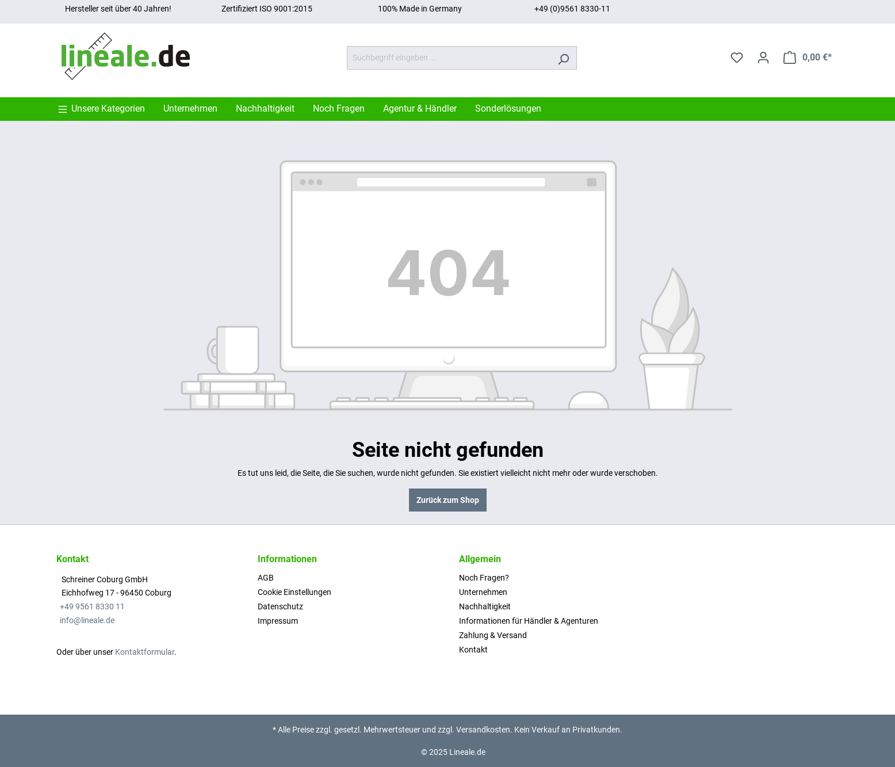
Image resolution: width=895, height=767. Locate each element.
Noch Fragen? (484, 577)
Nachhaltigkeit (485, 606)
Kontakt (473, 649)
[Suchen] (563, 58)
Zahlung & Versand (493, 635)
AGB (266, 577)
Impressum (278, 620)
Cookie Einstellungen (294, 592)
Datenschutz (280, 606)
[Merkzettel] (737, 57)
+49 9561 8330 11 (92, 606)
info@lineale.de (87, 620)
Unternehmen (483, 592)
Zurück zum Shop (447, 500)
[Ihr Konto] (763, 57)
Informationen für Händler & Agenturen (528, 620)
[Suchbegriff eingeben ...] (448, 58)
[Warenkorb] (808, 57)
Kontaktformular (144, 652)
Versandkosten (483, 729)
